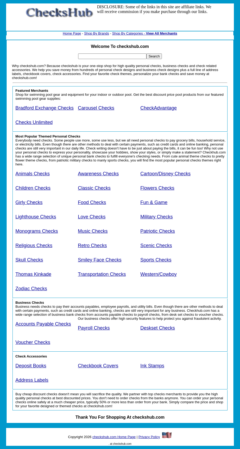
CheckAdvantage (158, 108)
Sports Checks (155, 260)
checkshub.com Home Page (114, 437)
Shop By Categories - (129, 33)
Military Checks (156, 216)
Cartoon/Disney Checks (165, 173)
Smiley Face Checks (99, 260)
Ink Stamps (152, 365)
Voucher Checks (32, 342)
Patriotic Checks (157, 231)
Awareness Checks (98, 173)
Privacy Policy (149, 437)
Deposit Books (30, 365)
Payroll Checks (94, 328)
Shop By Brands (96, 33)
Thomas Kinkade (33, 274)
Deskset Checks (157, 328)
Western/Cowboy (158, 274)
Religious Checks (33, 245)
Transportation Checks (102, 274)
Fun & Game (153, 202)
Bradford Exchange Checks (44, 108)
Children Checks (32, 188)
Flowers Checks (157, 188)
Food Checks (92, 202)
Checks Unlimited (34, 122)
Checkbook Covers (98, 365)
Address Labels (31, 380)
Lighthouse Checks (35, 216)
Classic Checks (94, 188)
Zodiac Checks (31, 288)
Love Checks (92, 216)
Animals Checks (32, 173)
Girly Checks (29, 202)
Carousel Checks (96, 108)
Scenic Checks (156, 245)
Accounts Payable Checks (43, 324)
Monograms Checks (36, 231)
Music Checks (93, 231)
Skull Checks (29, 260)
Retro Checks (92, 245)
